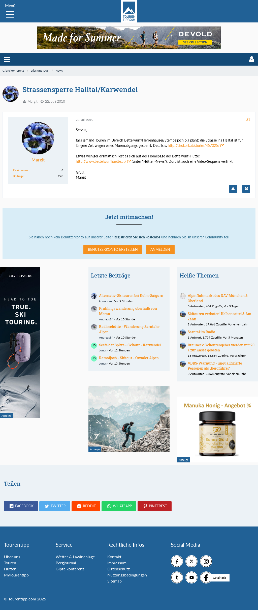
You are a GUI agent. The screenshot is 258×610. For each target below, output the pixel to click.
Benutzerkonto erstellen (113, 249)
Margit (32, 101)
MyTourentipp (16, 574)
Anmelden (160, 249)
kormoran (105, 301)
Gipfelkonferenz (70, 568)
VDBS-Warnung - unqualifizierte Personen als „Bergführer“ (215, 366)
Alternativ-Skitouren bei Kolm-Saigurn (131, 295)
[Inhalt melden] (233, 189)
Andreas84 (106, 319)
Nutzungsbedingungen (127, 574)
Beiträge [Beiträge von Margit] (18, 176)
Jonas (103, 350)
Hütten (10, 568)
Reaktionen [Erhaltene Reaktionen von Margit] (20, 170)
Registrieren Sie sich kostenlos (137, 237)
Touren (10, 562)
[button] (7, 59)
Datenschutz (118, 568)
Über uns (12, 556)
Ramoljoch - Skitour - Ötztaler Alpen (129, 357)
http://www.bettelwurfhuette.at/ (101, 161)
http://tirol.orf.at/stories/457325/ (193, 145)
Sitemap (114, 580)
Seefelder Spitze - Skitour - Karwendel (130, 345)
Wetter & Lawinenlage (75, 556)
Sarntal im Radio (201, 331)
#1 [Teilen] (248, 119)
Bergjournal (66, 562)
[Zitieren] (246, 189)
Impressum (116, 562)
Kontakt (114, 556)
